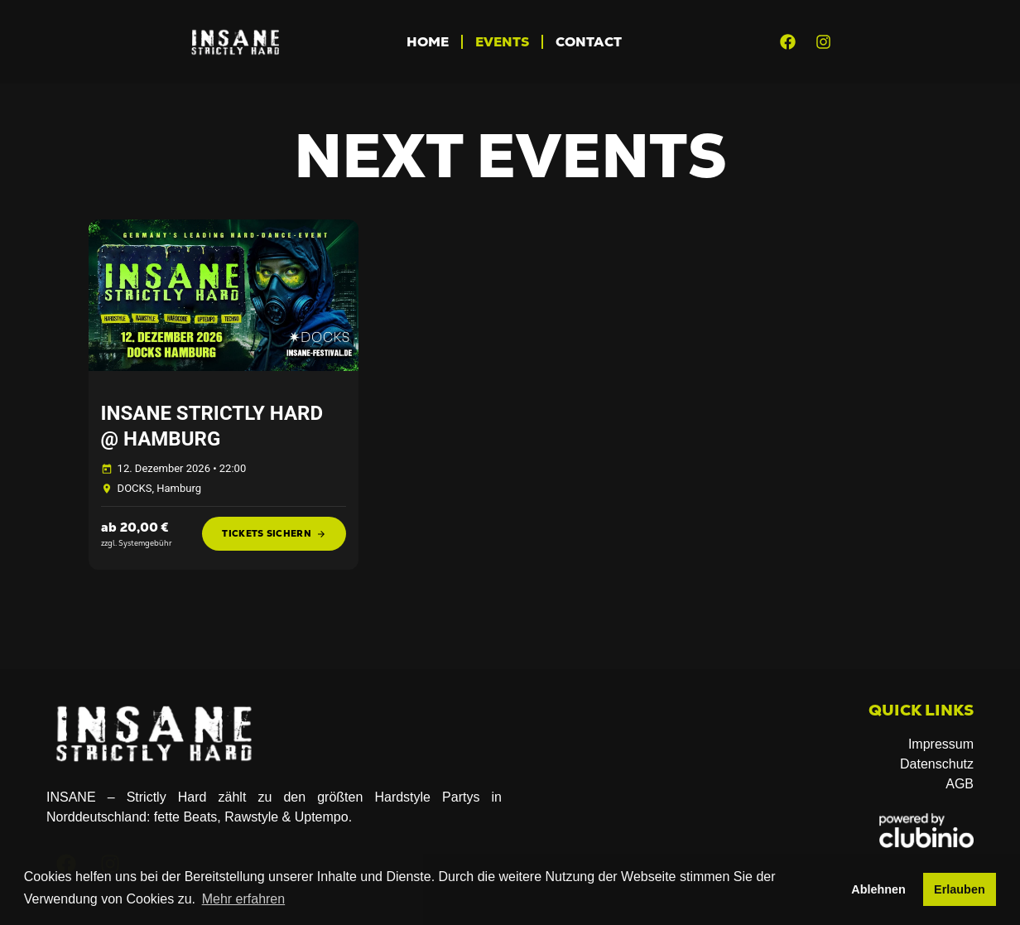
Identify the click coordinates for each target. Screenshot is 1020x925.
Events (502, 42)
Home (428, 42)
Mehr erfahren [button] (244, 899)
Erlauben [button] (959, 889)
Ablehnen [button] (878, 889)
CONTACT (589, 42)
